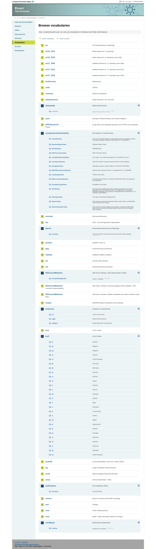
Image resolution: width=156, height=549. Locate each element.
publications (51, 486)
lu (52, 411)
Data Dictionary (31, 18)
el (52, 376)
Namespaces (19, 50)
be (53, 346)
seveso (49, 498)
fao (47, 222)
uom (47, 510)
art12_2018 (50, 57)
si (52, 446)
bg (53, 351)
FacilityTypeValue (58, 175)
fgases (48, 228)
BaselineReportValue (59, 144)
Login (123, 1)
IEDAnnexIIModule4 (54, 294)
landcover (50, 309)
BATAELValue (56, 148)
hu (53, 394)
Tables (17, 30)
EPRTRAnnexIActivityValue (61, 170)
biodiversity (51, 81)
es (52, 381)
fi (52, 385)
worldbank (50, 523)
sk (52, 450)
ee (52, 372)
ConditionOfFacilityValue (60, 157)
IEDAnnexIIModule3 (54, 286)
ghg (47, 249)
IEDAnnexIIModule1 (54, 273)
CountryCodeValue (58, 162)
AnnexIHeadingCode (59, 278)
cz (52, 359)
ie (52, 398)
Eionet (24, 18)
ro (52, 437)
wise (48, 517)
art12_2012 (50, 51)
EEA (24, 1)
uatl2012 (55, 323)
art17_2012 (50, 69)
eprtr (48, 119)
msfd (48, 474)
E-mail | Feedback (21, 542)
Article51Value (57, 139)
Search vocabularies (48, 38)
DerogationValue (57, 166)
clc (53, 314)
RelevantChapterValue (59, 207)
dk (53, 368)
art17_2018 (50, 75)
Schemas (18, 38)
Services (18, 46)
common (49, 94)
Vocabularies (20, 42)
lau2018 (49, 462)
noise (48, 480)
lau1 (47, 330)
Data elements (20, 34)
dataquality (50, 106)
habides (49, 255)
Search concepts (64, 38)
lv (52, 415)
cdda (48, 87)
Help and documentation (24, 22)
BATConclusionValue (59, 153)
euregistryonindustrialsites (57, 133)
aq (47, 45)
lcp (47, 468)
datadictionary (52, 100)
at (52, 342)
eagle (54, 319)
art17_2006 (50, 63)
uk (53, 455)
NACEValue (56, 189)
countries (55, 234)
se (52, 442)
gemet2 (49, 243)
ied (47, 267)
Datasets (18, 26)
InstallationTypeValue (59, 184)
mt (53, 420)
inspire (48, 303)
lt (52, 407)
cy (52, 355)
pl (52, 429)
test (47, 505)
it (52, 403)
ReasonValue (56, 201)
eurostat (49, 216)
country (54, 528)
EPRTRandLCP (52, 125)
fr (52, 390)
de (53, 364)
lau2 (47, 336)
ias (47, 261)
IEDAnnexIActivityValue (60, 179)
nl (52, 424)
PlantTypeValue (57, 197)
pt (52, 433)
